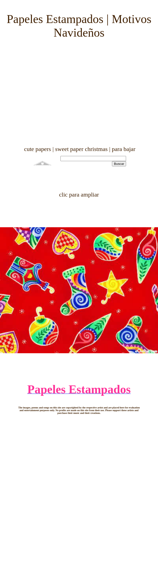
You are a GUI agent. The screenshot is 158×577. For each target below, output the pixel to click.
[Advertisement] (77, 92)
